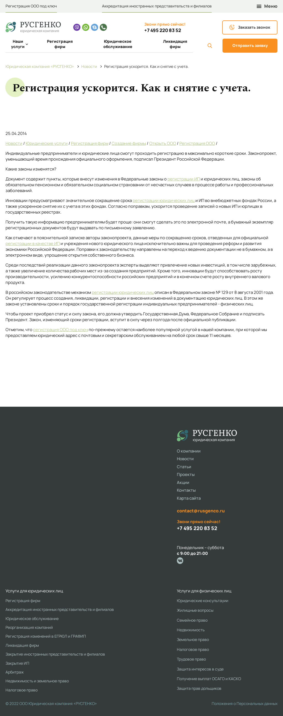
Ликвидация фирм (175, 44)
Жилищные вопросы (195, 610)
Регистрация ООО (197, 143)
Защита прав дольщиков (199, 688)
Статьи (184, 467)
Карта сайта (189, 498)
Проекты (186, 474)
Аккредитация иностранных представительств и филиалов (157, 6)
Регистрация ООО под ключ (31, 6)
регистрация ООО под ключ (60, 329)
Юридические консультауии (202, 600)
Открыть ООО (162, 143)
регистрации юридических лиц (164, 200)
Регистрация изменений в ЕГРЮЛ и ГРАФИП (46, 636)
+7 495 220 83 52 (162, 30)
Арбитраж (15, 672)
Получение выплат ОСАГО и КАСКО (209, 679)
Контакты (186, 490)
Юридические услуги (47, 143)
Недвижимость (191, 630)
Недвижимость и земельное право (37, 681)
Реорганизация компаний (29, 627)
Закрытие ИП (17, 663)
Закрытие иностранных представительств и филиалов (55, 654)
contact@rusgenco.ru (201, 511)
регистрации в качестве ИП (33, 243)
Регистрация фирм (60, 44)
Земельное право (193, 639)
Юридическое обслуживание (117, 44)
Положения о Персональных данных (244, 703)
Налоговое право (22, 690)
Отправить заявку (250, 45)
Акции (183, 482)
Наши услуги (19, 44)
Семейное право (192, 620)
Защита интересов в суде (200, 669)
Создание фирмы (129, 143)
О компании (189, 451)
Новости (14, 143)
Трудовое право (191, 659)
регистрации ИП (183, 179)
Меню (267, 6)
